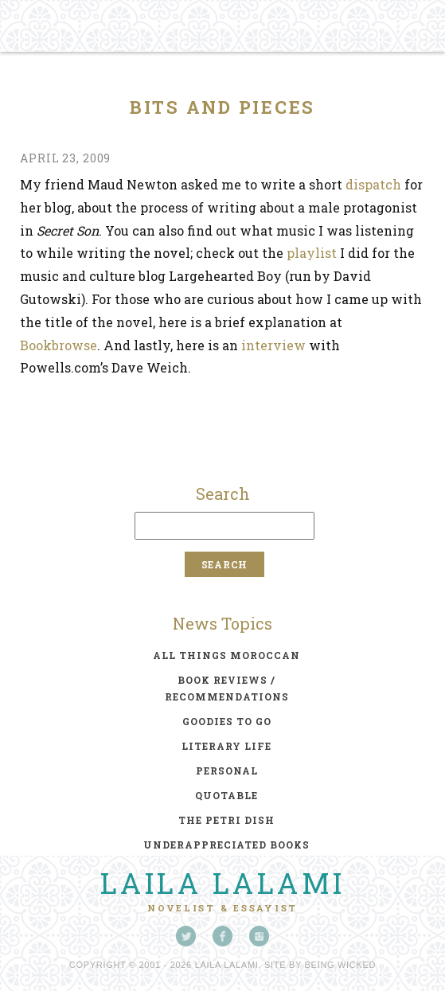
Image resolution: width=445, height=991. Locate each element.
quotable (226, 795)
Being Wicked (341, 965)
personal (227, 770)
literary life (226, 745)
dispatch (373, 184)
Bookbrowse (58, 345)
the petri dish (226, 819)
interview (273, 345)
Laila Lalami (222, 883)
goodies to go (226, 721)
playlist (312, 252)
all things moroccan (226, 655)
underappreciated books (226, 844)
